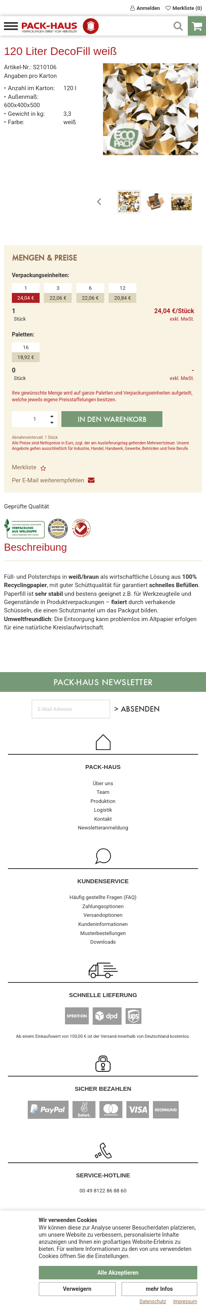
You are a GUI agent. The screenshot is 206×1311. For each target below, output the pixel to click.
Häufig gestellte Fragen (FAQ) (102, 897)
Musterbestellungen (103, 933)
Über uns (103, 783)
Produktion (103, 801)
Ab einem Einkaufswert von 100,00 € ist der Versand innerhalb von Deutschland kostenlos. (103, 1036)
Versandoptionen (103, 915)
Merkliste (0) (184, 8)
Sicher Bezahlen (103, 1088)
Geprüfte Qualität (26, 506)
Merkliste (29, 467)
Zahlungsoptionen (103, 906)
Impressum (185, 1301)
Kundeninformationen (103, 924)
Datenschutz (152, 1301)
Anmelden (145, 8)
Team (103, 792)
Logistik (103, 810)
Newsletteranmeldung (103, 828)
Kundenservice (103, 881)
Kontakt (103, 819)
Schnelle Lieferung (103, 995)
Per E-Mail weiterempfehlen (52, 480)
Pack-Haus (103, 766)
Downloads (103, 942)
